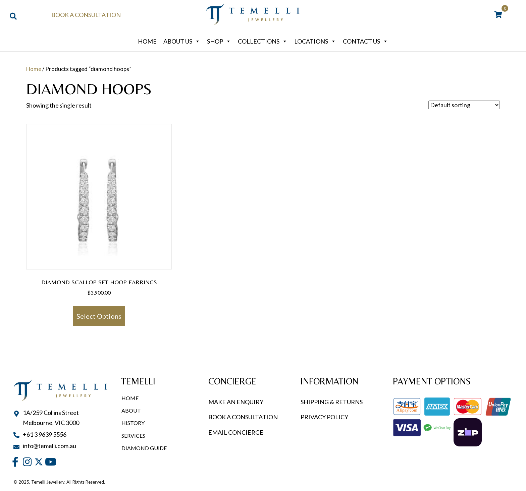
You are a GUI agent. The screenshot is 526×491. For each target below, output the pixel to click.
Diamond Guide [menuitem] (144, 448)
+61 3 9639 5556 (44, 434)
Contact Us (365, 41)
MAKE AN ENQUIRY (235, 402)
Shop (219, 41)
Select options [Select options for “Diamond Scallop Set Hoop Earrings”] (98, 316)
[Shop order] (464, 105)
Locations (315, 41)
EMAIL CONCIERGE (236, 432)
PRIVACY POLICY (324, 417)
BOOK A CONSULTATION (243, 417)
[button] (15, 462)
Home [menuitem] (130, 398)
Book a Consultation (86, 14)
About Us (181, 41)
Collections (262, 41)
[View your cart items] (498, 15)
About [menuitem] (131, 410)
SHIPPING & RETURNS (332, 402)
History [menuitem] (133, 423)
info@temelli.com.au (49, 445)
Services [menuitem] (133, 435)
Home (147, 41)
